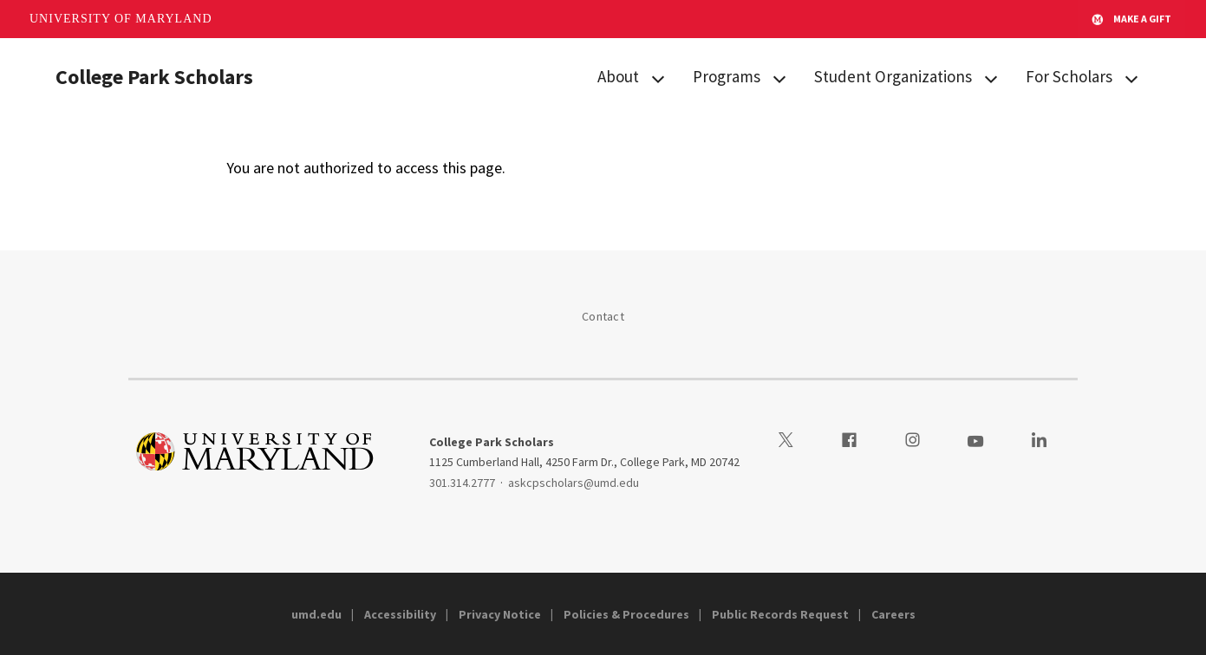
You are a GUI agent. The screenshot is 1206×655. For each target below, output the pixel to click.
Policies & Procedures (626, 614)
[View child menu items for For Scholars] (1131, 77)
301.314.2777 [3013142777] (462, 482)
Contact (603, 316)
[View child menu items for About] (658, 77)
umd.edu (316, 614)
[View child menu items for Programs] (779, 77)
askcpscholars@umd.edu (573, 482)
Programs (726, 76)
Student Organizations (893, 76)
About (618, 76)
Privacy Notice (500, 614)
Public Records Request (780, 614)
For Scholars (1069, 76)
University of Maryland (120, 18)
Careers (893, 614)
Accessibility (400, 614)
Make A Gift (1131, 19)
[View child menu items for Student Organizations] (991, 77)
